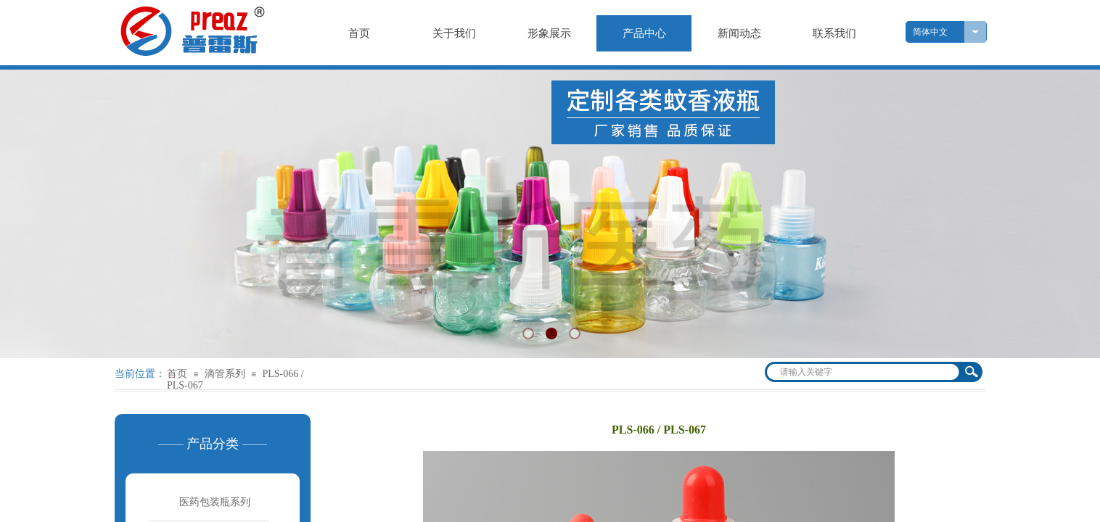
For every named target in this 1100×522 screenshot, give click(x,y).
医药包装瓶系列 (214, 502)
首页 (177, 373)
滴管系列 (225, 373)
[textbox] (864, 371)
